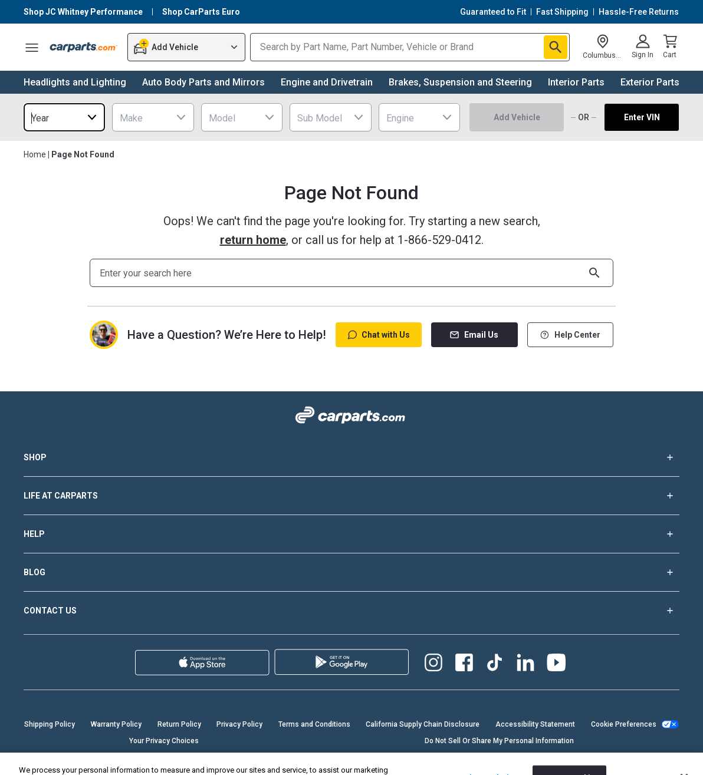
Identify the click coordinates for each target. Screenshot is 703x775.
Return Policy (179, 724)
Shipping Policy (49, 724)
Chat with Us (378, 334)
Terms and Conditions (314, 724)
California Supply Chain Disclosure (422, 724)
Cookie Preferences (623, 724)
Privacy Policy (239, 724)
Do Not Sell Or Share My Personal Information (499, 741)
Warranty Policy (116, 724)
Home (35, 154)
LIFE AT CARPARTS (351, 495)
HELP (351, 534)
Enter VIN (642, 117)
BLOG (351, 572)
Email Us (474, 334)
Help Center (570, 334)
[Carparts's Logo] (84, 47)
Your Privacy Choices (164, 741)
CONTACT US (351, 610)
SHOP (351, 457)
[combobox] (64, 117)
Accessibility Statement (535, 724)
